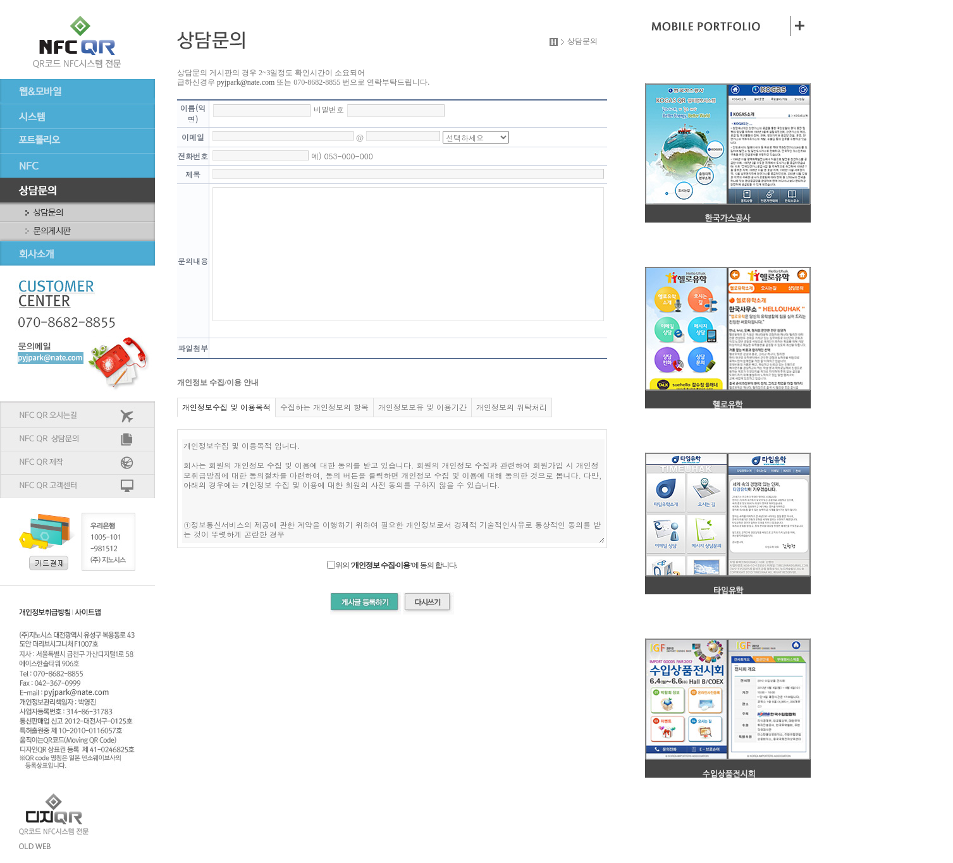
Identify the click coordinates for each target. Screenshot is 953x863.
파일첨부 (193, 348)
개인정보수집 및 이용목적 (226, 406)
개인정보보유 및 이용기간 (422, 406)
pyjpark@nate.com (245, 82)
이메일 (192, 137)
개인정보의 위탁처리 (511, 406)
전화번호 (193, 155)
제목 (192, 174)
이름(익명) (193, 113)
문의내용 (193, 260)
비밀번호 (329, 109)
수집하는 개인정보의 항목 (324, 406)
